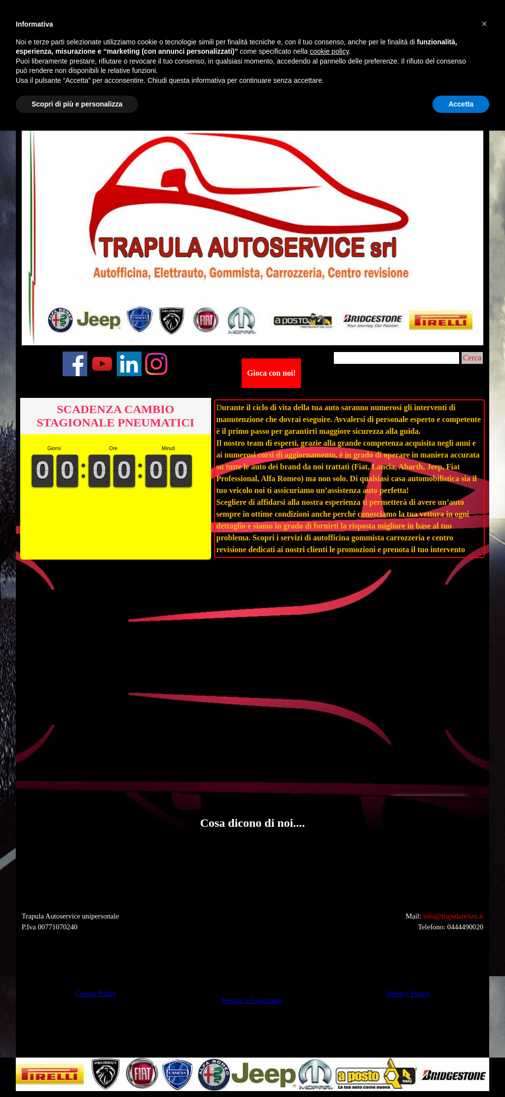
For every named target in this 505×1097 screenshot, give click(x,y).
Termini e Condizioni (252, 1000)
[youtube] (102, 364)
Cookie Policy (95, 993)
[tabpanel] (349, 479)
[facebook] (75, 364)
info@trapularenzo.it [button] (453, 916)
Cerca (472, 358)
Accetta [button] (460, 104)
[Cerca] (396, 358)
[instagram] (156, 364)
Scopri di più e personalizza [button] (77, 104)
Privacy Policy (408, 993)
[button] (28, 846)
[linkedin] (129, 364)
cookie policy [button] (329, 51)
